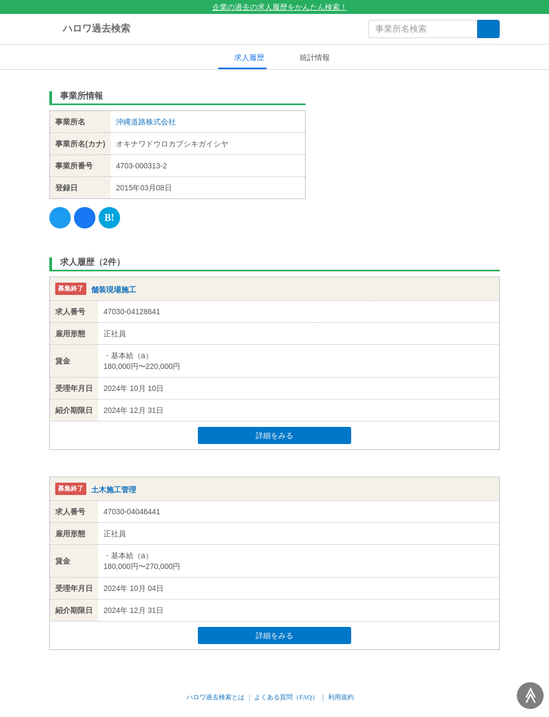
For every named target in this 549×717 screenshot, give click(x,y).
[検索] (488, 29)
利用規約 (341, 697)
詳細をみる (295, 435)
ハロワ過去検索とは (215, 697)
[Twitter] (60, 217)
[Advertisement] (411, 153)
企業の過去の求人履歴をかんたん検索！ (274, 7)
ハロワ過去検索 (89, 29)
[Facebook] (84, 217)
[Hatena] (109, 217)
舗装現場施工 (113, 289)
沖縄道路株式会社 (146, 121)
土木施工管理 (113, 489)
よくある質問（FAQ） (286, 697)
